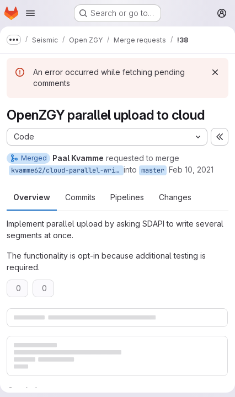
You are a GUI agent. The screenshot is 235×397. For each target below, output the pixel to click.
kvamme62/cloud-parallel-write (67, 170)
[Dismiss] (215, 72)
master (152, 170)
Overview (31, 197)
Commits (80, 197)
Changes (175, 197)
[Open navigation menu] (30, 13)
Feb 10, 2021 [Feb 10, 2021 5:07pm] (191, 169)
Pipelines (127, 197)
